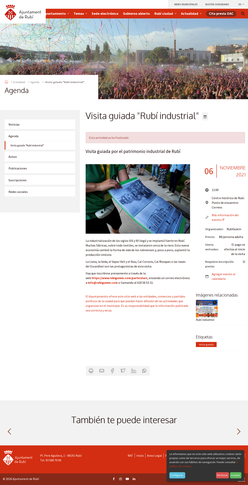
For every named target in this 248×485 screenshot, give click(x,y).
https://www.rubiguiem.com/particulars (119, 278)
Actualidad (19, 82)
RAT (130, 455)
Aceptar (235, 475)
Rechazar (222, 475)
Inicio (140, 455)
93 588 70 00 (53, 460)
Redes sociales (18, 192)
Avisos (13, 157)
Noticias (14, 124)
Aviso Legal (154, 455)
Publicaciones (18, 168)
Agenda (34, 82)
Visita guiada (206, 344)
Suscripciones (18, 180)
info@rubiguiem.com (103, 283)
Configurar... (177, 475)
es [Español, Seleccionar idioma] (242, 4)
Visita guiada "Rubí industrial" (27, 145)
